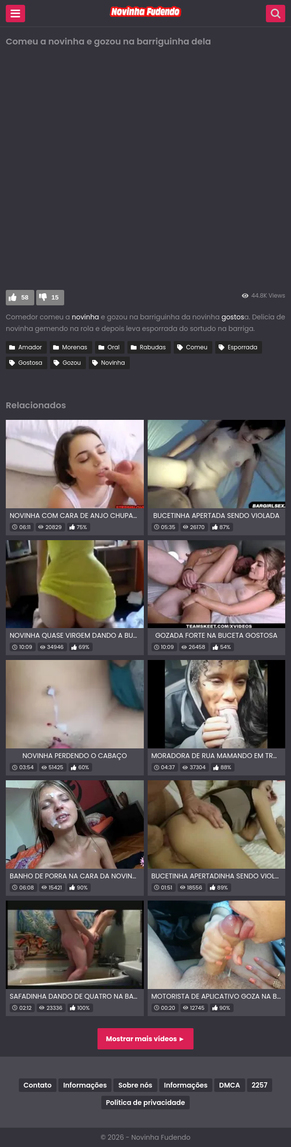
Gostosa (30, 362)
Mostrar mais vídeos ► (145, 1039)
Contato (38, 1085)
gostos (233, 317)
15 (55, 297)
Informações (85, 1085)
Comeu (197, 347)
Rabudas (153, 347)
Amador (30, 347)
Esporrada (243, 347)
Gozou (72, 362)
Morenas (74, 347)
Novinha (113, 362)
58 (24, 297)
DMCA (229, 1085)
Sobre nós (135, 1085)
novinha (85, 317)
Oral (114, 347)
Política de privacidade (145, 1102)
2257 (260, 1085)
